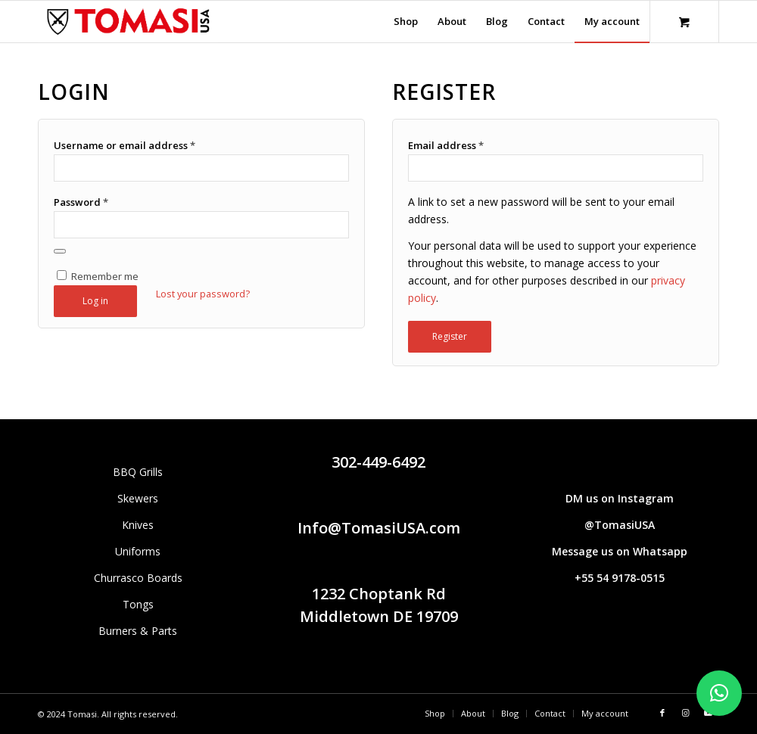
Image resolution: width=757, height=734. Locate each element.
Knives (138, 525)
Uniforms (137, 551)
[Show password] (60, 251)
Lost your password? (203, 293)
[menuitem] (406, 21)
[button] (719, 693)
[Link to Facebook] (662, 712)
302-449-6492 (378, 462)
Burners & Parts (137, 631)
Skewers (137, 498)
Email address (446, 145)
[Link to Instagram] (685, 712)
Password (81, 202)
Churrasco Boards (138, 578)
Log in (95, 300)
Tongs (138, 604)
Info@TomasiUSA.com (379, 528)
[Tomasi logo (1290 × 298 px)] (128, 21)
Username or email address (124, 145)
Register (449, 336)
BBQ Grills (138, 472)
